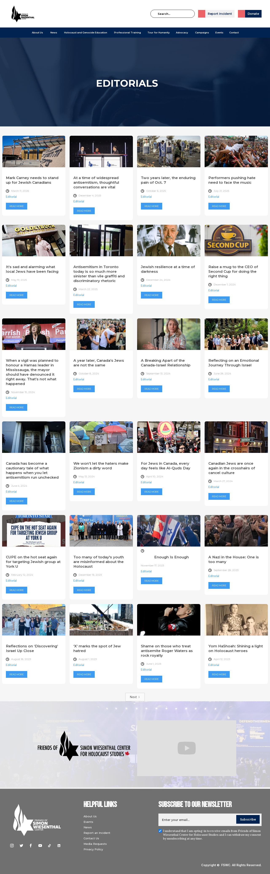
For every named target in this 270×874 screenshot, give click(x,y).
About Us (37, 32)
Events (219, 32)
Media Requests (95, 843)
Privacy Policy (93, 849)
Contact (234, 32)
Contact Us (91, 838)
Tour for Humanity (158, 32)
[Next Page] (135, 697)
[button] (37, 32)
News (88, 827)
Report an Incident (97, 832)
